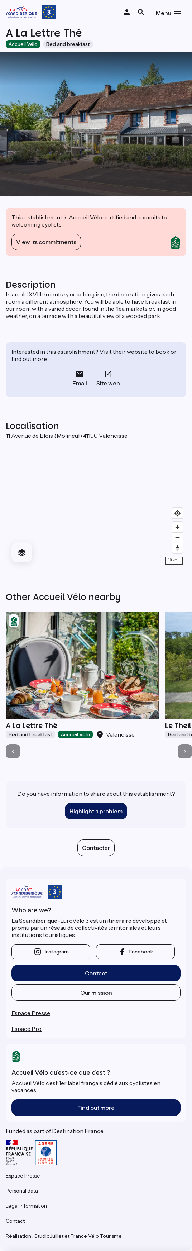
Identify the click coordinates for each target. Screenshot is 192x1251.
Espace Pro (26, 1028)
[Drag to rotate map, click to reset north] (177, 548)
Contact (96, 973)
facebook (141, 951)
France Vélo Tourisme (96, 1236)
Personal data (22, 1191)
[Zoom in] (177, 527)
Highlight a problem (96, 811)
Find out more (96, 1107)
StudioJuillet (48, 1236)
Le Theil (178, 725)
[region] (96, 503)
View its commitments (46, 242)
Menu (163, 12)
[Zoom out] (177, 537)
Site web (108, 383)
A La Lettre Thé (31, 725)
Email (79, 383)
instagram (57, 951)
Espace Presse (30, 1013)
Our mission (96, 992)
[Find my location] (177, 513)
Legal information (26, 1206)
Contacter (96, 847)
